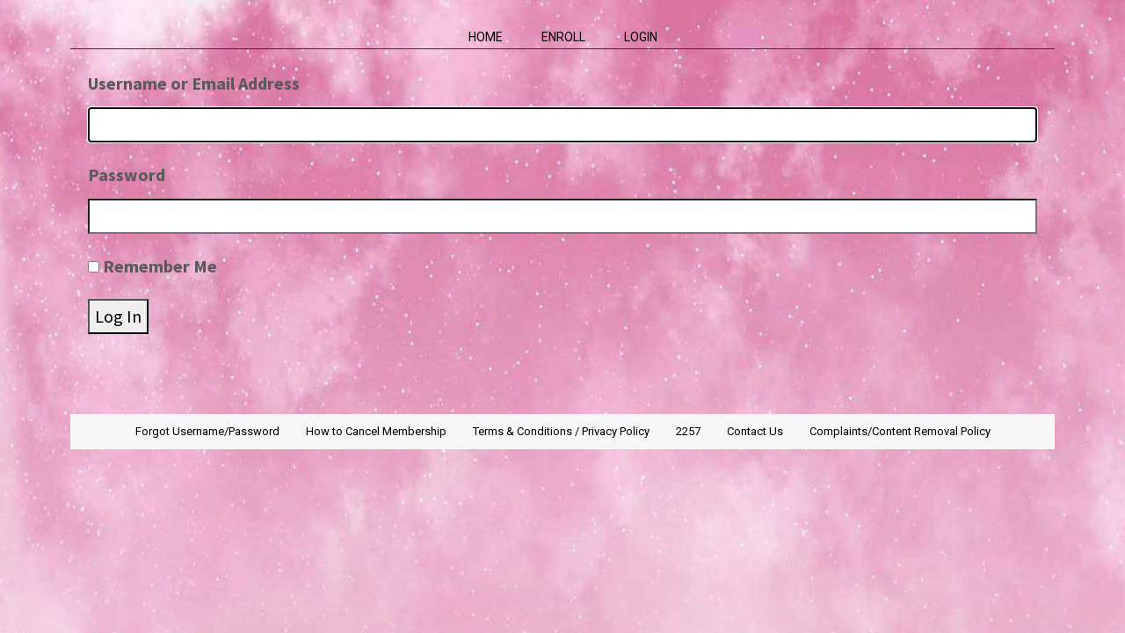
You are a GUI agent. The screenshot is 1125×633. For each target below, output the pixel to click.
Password (126, 175)
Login (640, 37)
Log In (118, 316)
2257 (688, 431)
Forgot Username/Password (207, 431)
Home (485, 37)
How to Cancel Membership (376, 431)
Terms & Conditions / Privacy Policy (561, 431)
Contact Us (755, 431)
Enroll (563, 37)
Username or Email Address (194, 83)
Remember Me (160, 266)
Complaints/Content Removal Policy (900, 431)
